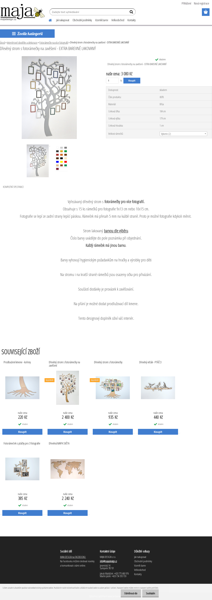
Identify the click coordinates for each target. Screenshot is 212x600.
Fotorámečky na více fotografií (53, 43)
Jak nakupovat (62, 20)
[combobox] (183, 133)
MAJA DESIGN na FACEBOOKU (73, 557)
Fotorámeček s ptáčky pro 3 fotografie (22, 443)
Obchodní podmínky (82, 20)
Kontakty (132, 20)
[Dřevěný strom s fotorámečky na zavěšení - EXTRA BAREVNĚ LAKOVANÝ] (49, 57)
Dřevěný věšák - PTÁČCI (150, 362)
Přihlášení (186, 3)
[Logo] (23, 12)
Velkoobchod (117, 20)
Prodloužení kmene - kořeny (17, 362)
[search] (131, 12)
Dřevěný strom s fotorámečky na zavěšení (64, 363)
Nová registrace (201, 3)
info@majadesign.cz (108, 561)
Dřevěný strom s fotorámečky (108, 362)
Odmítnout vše (129, 593)
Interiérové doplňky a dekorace (22, 43)
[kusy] (112, 80)
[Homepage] (48, 20)
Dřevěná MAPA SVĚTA (59, 443)
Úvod (2, 43)
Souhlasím (150, 593)
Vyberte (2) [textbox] (166, 134)
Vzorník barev (101, 20)
